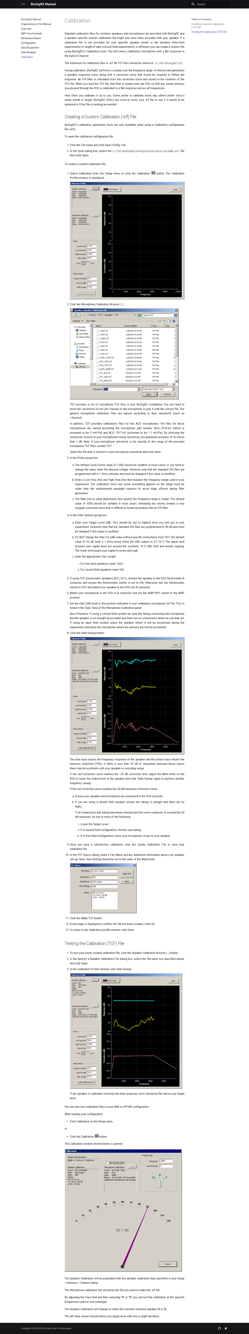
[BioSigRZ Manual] (23, 4)
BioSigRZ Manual (31, 19)
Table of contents (201, 19)
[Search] (209, 4)
